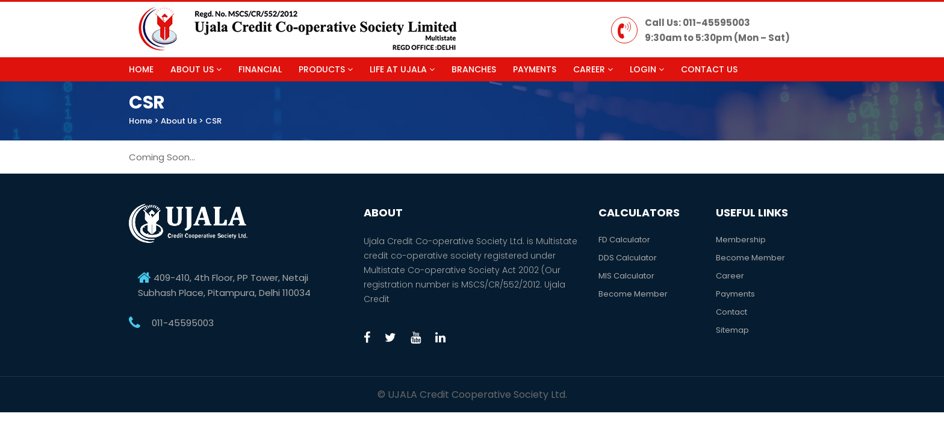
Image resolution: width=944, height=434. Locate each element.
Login (647, 69)
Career (593, 69)
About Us (196, 69)
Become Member (633, 294)
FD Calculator (624, 239)
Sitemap (732, 330)
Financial (260, 69)
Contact (731, 312)
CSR (213, 121)
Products (326, 69)
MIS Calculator (626, 275)
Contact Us (709, 69)
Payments (534, 69)
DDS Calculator (627, 257)
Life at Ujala (402, 69)
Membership (741, 239)
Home (141, 69)
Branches (474, 69)
